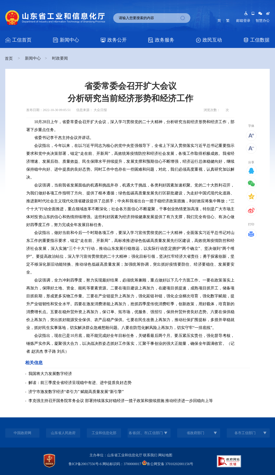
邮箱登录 (243, 20)
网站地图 (165, 455)
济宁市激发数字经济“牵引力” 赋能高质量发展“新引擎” (76, 391)
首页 (9, 58)
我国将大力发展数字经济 (50, 373)
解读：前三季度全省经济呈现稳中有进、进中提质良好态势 (80, 382)
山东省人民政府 (63, 433)
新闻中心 (33, 58)
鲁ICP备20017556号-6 (85, 464)
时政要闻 (60, 58)
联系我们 (150, 455)
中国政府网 (22, 433)
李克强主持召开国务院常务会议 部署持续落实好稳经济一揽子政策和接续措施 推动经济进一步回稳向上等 (120, 400)
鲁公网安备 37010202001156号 (167, 464)
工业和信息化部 (104, 433)
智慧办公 (263, 20)
